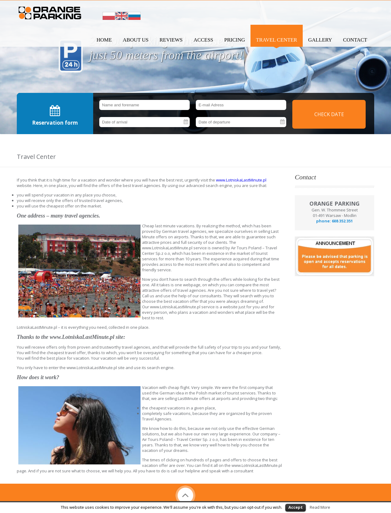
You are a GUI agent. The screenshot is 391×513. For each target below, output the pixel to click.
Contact (355, 40)
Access (203, 40)
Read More (320, 507)
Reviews (171, 40)
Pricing (234, 40)
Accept (295, 507)
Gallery (320, 40)
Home (104, 40)
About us (135, 40)
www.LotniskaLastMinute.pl (241, 180)
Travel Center (276, 40)
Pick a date (186, 122)
